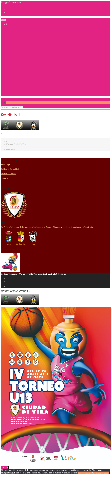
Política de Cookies (8, 173)
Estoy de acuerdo (84, 473)
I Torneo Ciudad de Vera (16, 144)
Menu (3, 19)
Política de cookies (102, 473)
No (93, 473)
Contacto (4, 178)
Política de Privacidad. (10, 169)
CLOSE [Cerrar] (5, 467)
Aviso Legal (5, 164)
